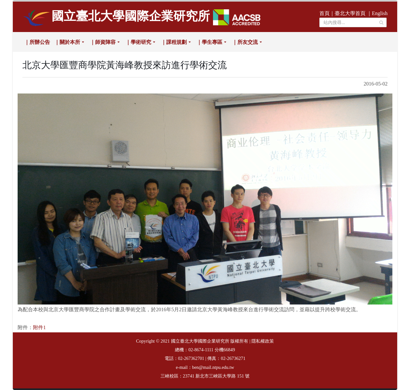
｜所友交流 (245, 42)
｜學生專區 (209, 42)
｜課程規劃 (174, 42)
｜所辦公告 (37, 42)
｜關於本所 (67, 42)
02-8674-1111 (200, 349)
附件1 (39, 327)
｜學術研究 (138, 42)
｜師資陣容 (103, 42)
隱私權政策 (262, 341)
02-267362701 (191, 358)
